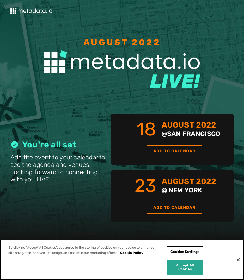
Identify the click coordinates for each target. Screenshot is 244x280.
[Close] (238, 260)
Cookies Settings (184, 252)
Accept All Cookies (185, 267)
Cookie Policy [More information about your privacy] (131, 253)
